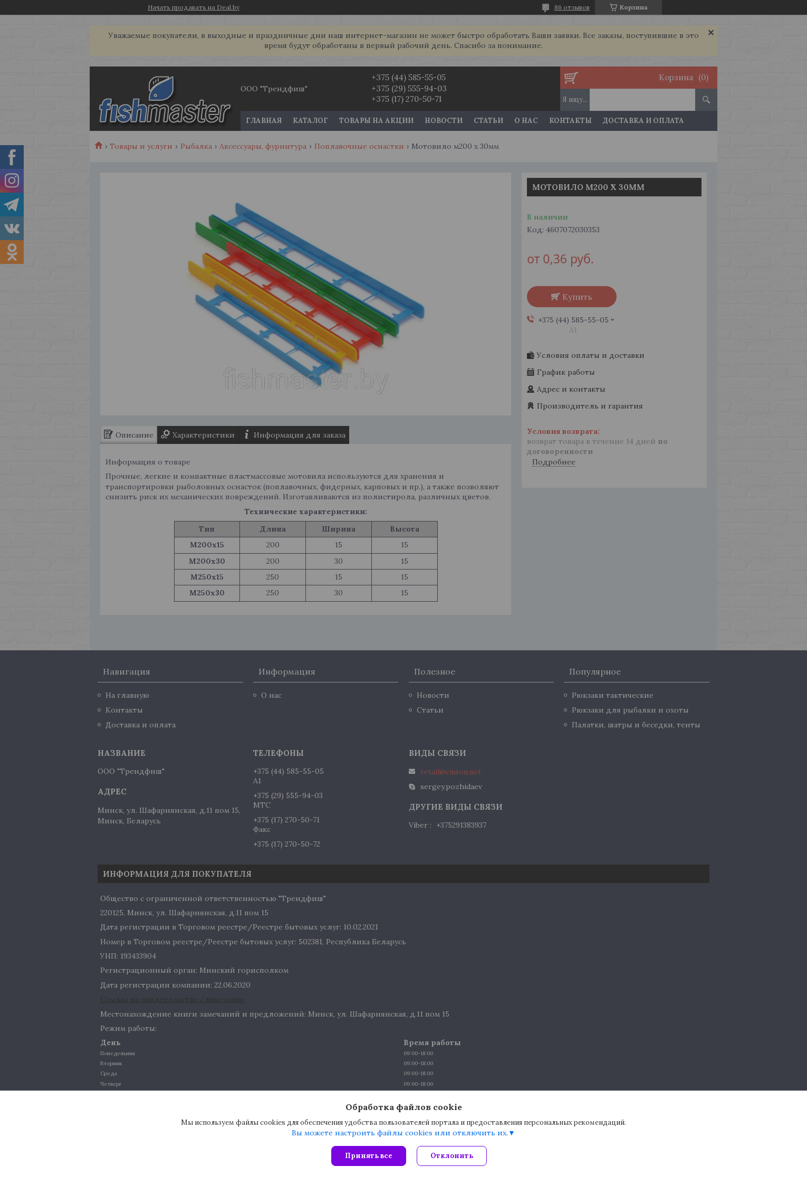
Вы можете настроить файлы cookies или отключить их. (400, 1132)
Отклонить (451, 1155)
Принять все (368, 1155)
